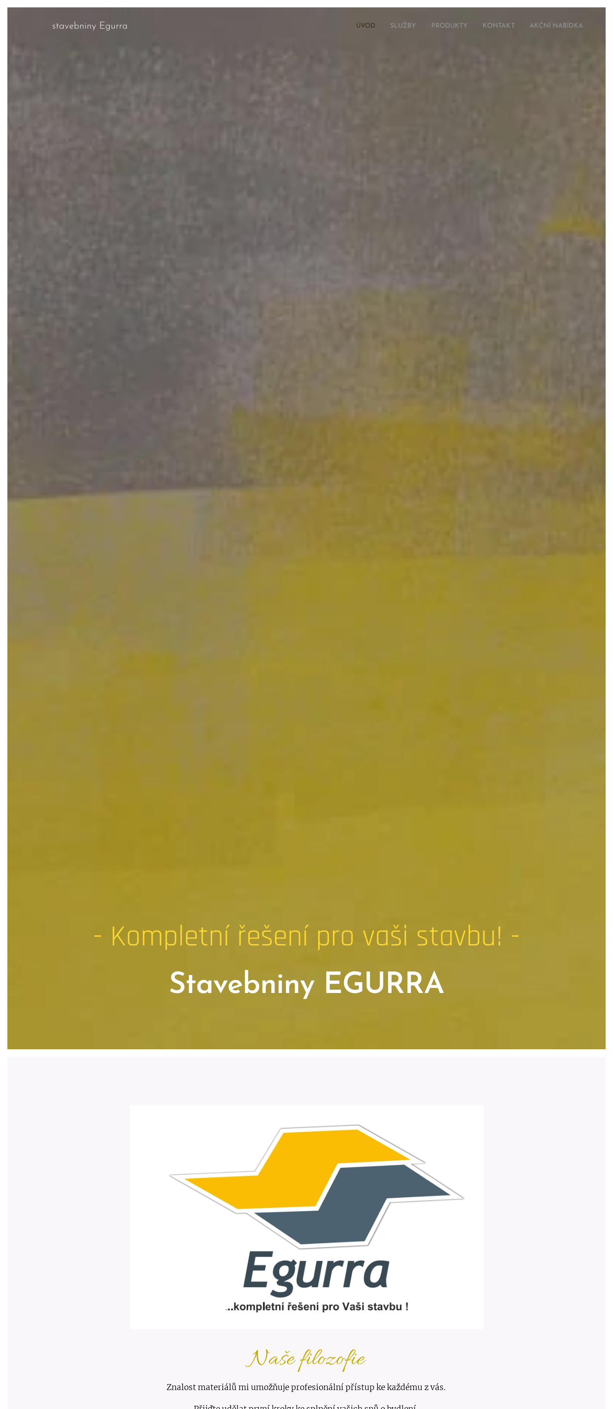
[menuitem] (346, 26)
